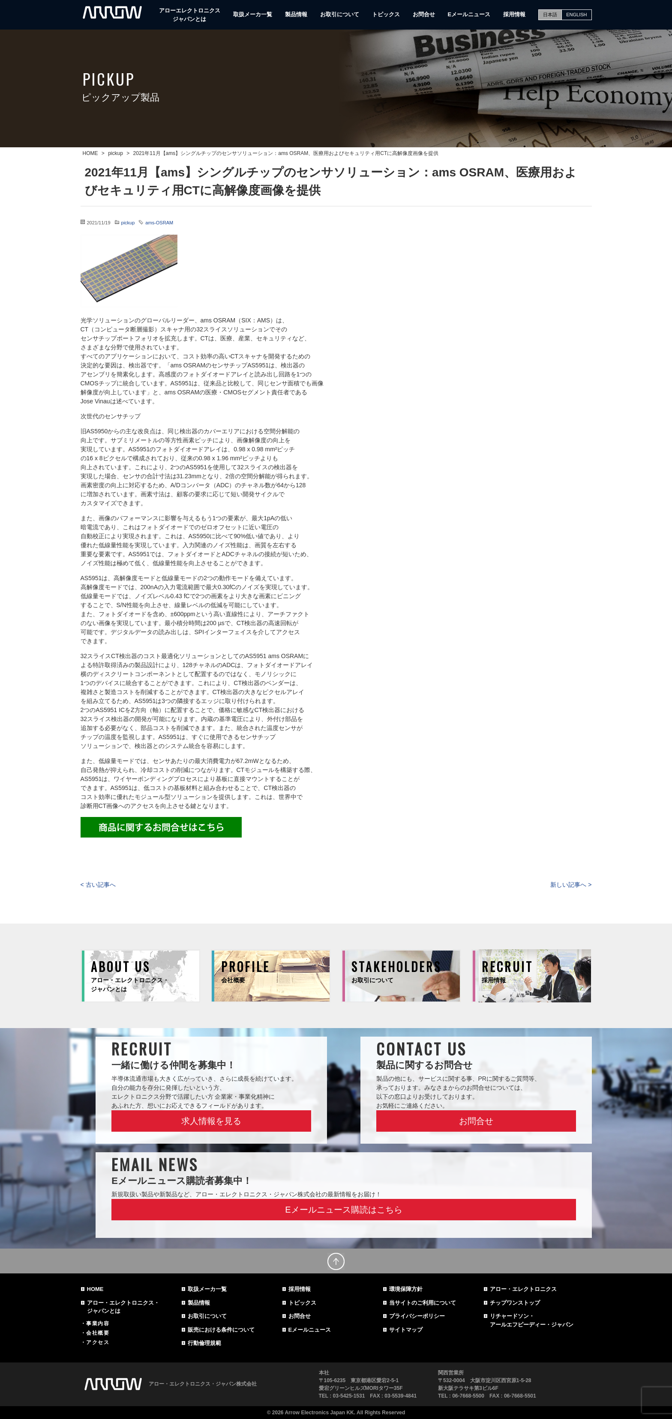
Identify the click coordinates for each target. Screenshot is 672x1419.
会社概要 (97, 1333)
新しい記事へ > (570, 884)
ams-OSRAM (159, 222)
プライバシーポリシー (417, 1316)
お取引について (339, 14)
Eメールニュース (469, 14)
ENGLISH (576, 14)
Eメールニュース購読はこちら (343, 1209)
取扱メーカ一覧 (252, 14)
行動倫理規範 (204, 1343)
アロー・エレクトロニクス (523, 1289)
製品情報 (296, 14)
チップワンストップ (515, 1303)
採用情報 (514, 14)
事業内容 (97, 1324)
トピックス (386, 14)
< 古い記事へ (98, 884)
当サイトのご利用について (422, 1303)
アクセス (97, 1342)
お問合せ (424, 14)
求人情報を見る (211, 1121)
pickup (128, 222)
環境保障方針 (406, 1289)
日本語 (550, 14)
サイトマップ (406, 1330)
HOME (95, 1289)
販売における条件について (221, 1330)
